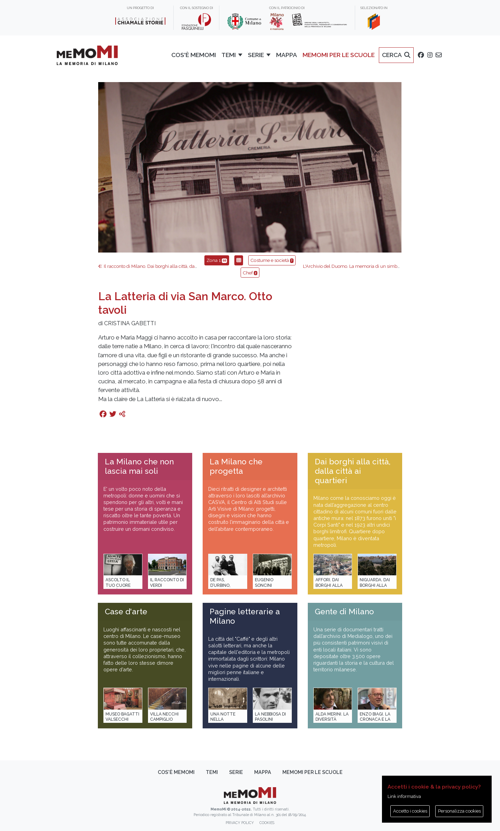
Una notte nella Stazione (222, 719)
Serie (236, 772)
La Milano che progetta (236, 466)
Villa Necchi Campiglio (164, 717)
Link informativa (404, 796)
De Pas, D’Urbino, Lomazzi (220, 585)
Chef (250, 272)
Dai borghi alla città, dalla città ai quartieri (352, 471)
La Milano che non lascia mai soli (139, 466)
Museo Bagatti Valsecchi (122, 717)
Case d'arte (126, 611)
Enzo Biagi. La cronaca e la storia (375, 719)
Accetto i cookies (410, 811)
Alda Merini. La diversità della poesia (332, 719)
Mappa (262, 772)
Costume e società (272, 260)
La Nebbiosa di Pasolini (270, 717)
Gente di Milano (344, 611)
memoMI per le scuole (312, 772)
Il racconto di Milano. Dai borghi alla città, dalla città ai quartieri (165, 266)
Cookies (266, 823)
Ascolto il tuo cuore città (118, 585)
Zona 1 (216, 260)
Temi (212, 772)
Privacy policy (240, 823)
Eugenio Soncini (264, 582)
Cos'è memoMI (176, 772)
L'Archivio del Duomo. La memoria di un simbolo (356, 266)
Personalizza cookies (459, 811)
